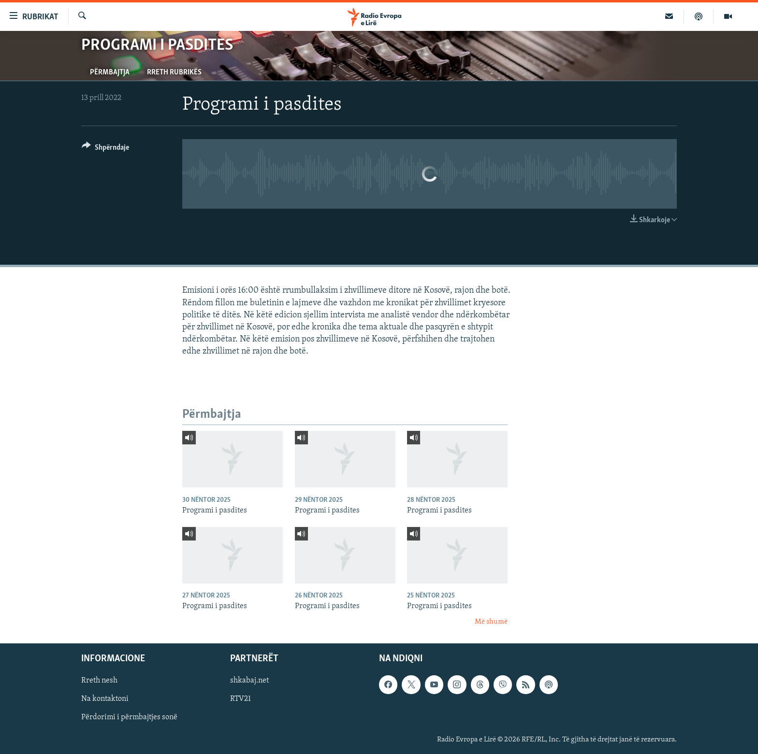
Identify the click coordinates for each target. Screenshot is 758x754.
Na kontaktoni (105, 699)
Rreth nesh (99, 681)
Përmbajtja (110, 72)
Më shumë (491, 622)
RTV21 (240, 699)
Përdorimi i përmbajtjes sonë (129, 718)
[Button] (105, 149)
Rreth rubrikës (174, 72)
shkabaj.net (249, 681)
